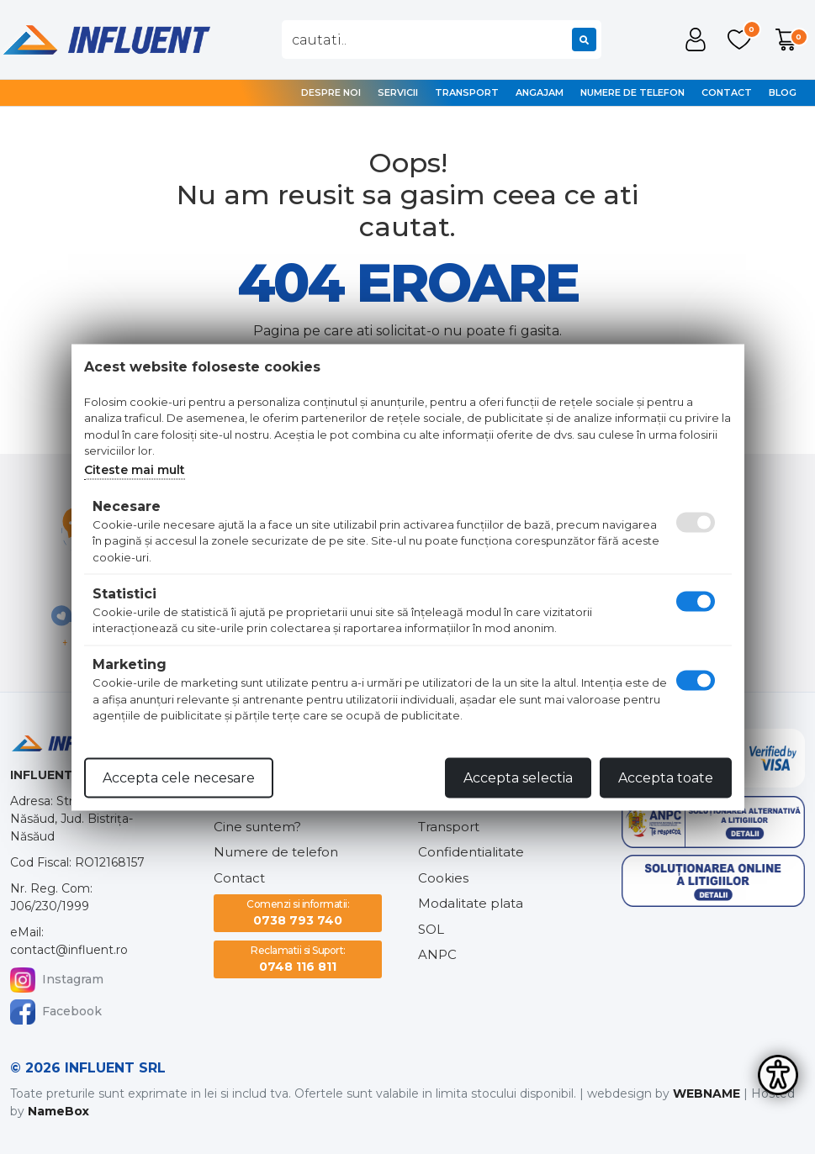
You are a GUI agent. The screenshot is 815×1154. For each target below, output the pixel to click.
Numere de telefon (632, 92)
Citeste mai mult (134, 469)
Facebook (56, 1012)
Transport (467, 92)
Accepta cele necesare (179, 777)
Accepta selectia (518, 777)
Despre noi (331, 92)
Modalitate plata (470, 903)
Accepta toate (665, 777)
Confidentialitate (471, 852)
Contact (726, 92)
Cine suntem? (257, 827)
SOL (431, 929)
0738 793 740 (297, 912)
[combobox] (441, 39)
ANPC (437, 954)
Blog (782, 92)
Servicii (398, 92)
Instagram (56, 980)
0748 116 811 (298, 958)
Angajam (540, 92)
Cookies (443, 878)
